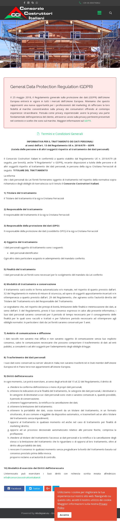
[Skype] (33, 2)
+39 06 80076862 (91, 2)
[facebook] (24, 2)
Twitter (34, 488)
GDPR (87, 120)
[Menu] (99, 13)
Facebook (14, 488)
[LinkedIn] (28, 2)
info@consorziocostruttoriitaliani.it (22, 477)
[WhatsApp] (37, 2)
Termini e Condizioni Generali (60, 134)
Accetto (64, 514)
